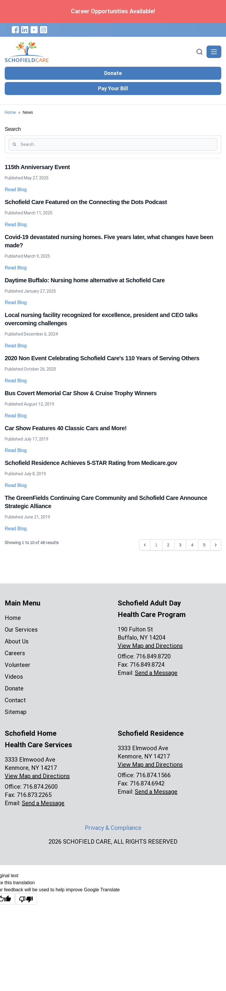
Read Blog (16, 189)
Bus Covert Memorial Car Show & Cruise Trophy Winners (81, 393)
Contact (15, 700)
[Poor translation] (26, 899)
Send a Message (156, 672)
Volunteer (17, 664)
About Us (17, 641)
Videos (14, 676)
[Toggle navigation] (214, 52)
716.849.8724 (147, 664)
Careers (15, 653)
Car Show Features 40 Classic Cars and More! (66, 428)
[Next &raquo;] (215, 544)
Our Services (21, 629)
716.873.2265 (34, 794)
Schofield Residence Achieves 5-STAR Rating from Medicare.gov (91, 463)
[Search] (199, 51)
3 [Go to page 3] (180, 545)
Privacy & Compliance (113, 827)
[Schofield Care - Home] (100, 51)
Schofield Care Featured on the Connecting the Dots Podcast (86, 202)
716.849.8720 (153, 656)
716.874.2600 (40, 786)
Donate (113, 73)
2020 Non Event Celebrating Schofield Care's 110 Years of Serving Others (102, 358)
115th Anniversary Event (37, 167)
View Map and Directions (150, 645)
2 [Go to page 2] (168, 545)
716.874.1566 (153, 775)
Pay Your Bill (113, 88)
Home (10, 112)
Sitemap (15, 711)
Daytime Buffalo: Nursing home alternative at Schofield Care (85, 280)
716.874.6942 (147, 783)
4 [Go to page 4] (192, 545)
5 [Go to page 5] (204, 545)
